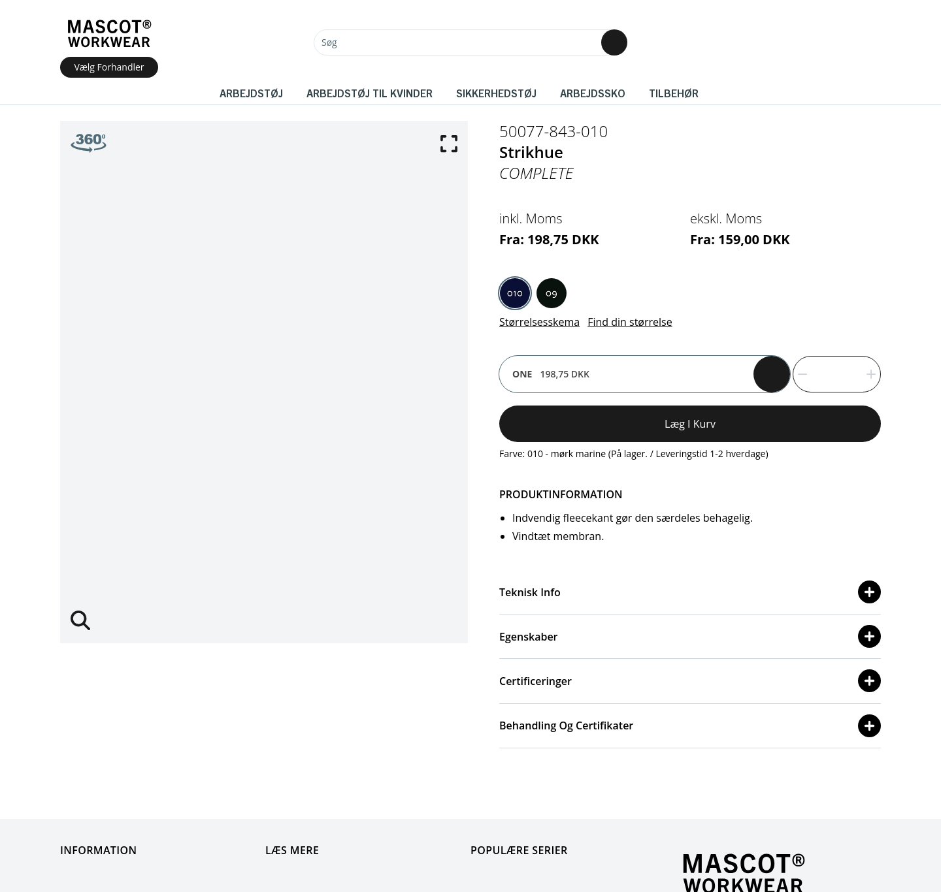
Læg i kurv (690, 424)
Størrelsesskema (539, 322)
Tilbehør (674, 92)
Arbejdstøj (251, 92)
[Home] (109, 33)
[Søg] (470, 42)
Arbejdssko (592, 92)
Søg (329, 42)
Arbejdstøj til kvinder (369, 92)
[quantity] (837, 374)
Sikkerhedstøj (496, 92)
